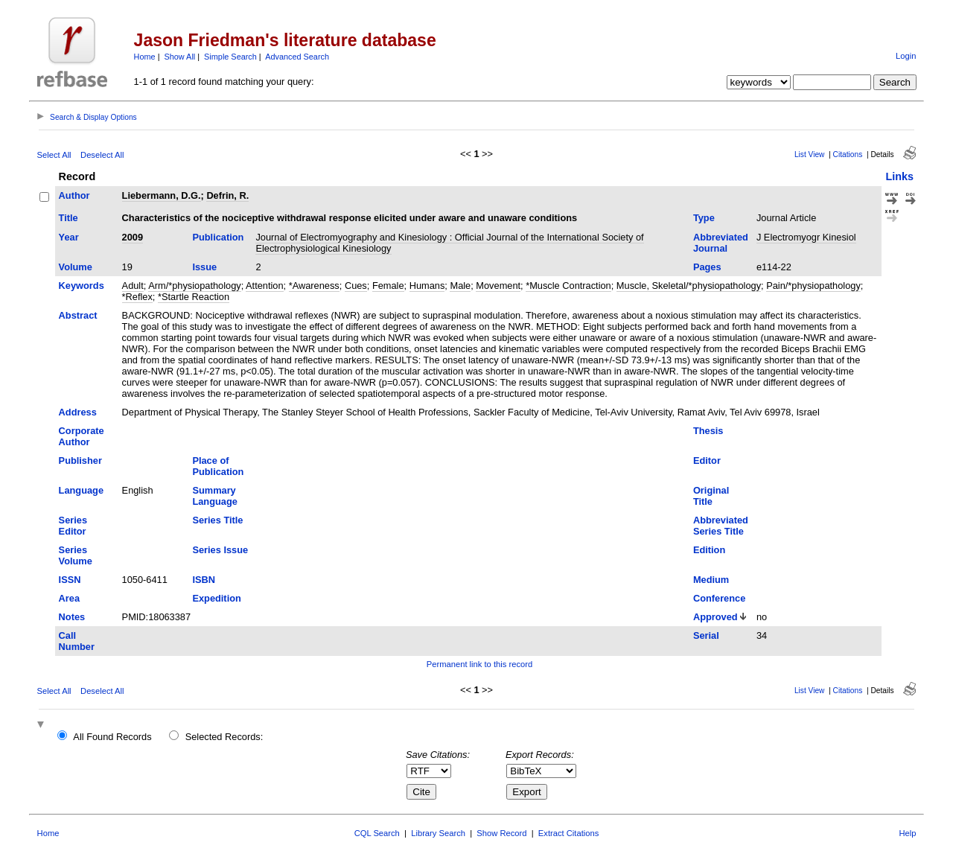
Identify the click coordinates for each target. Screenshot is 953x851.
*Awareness (314, 285)
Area (69, 598)
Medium (711, 579)
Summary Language (214, 496)
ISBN (203, 579)
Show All (180, 56)
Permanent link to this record (479, 664)
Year (69, 237)
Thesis (708, 430)
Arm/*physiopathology (194, 285)
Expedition (216, 598)
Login (906, 55)
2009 (132, 237)
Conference (719, 598)
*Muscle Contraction (568, 285)
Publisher (80, 460)
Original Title (711, 496)
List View (809, 154)
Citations (848, 154)
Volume (75, 266)
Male (460, 285)
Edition (709, 549)
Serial (706, 635)
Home (145, 56)
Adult (133, 285)
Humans (427, 285)
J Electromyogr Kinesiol (806, 237)
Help (907, 833)
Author (74, 195)
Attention (265, 285)
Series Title (217, 520)
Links (899, 176)
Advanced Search (297, 56)
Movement (498, 285)
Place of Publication (217, 466)
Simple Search (230, 56)
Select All (54, 154)
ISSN (70, 579)
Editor (707, 460)
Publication (217, 237)
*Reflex (137, 296)
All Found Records (112, 736)
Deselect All (102, 154)
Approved (715, 616)
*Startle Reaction (193, 296)
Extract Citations (568, 833)
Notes (72, 616)
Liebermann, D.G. (161, 195)
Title (68, 217)
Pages (707, 266)
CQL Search (377, 833)
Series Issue (220, 549)
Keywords (81, 285)
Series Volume (75, 555)
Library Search (438, 833)
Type (704, 217)
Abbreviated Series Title (720, 525)
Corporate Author (81, 436)
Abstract (78, 315)
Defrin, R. (227, 195)
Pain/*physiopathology (813, 285)
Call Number (77, 641)
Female (388, 285)
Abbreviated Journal (720, 243)
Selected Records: (224, 736)
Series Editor (73, 525)
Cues (356, 285)
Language (81, 490)
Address (78, 412)
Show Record (501, 833)
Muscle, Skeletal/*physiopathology (688, 285)
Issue (204, 266)
